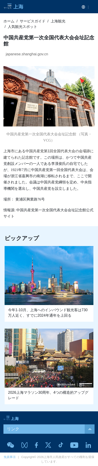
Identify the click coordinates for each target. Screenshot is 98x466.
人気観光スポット (22, 27)
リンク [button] (51, 429)
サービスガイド (32, 21)
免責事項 (10, 457)
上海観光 (58, 21)
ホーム (8, 21)
